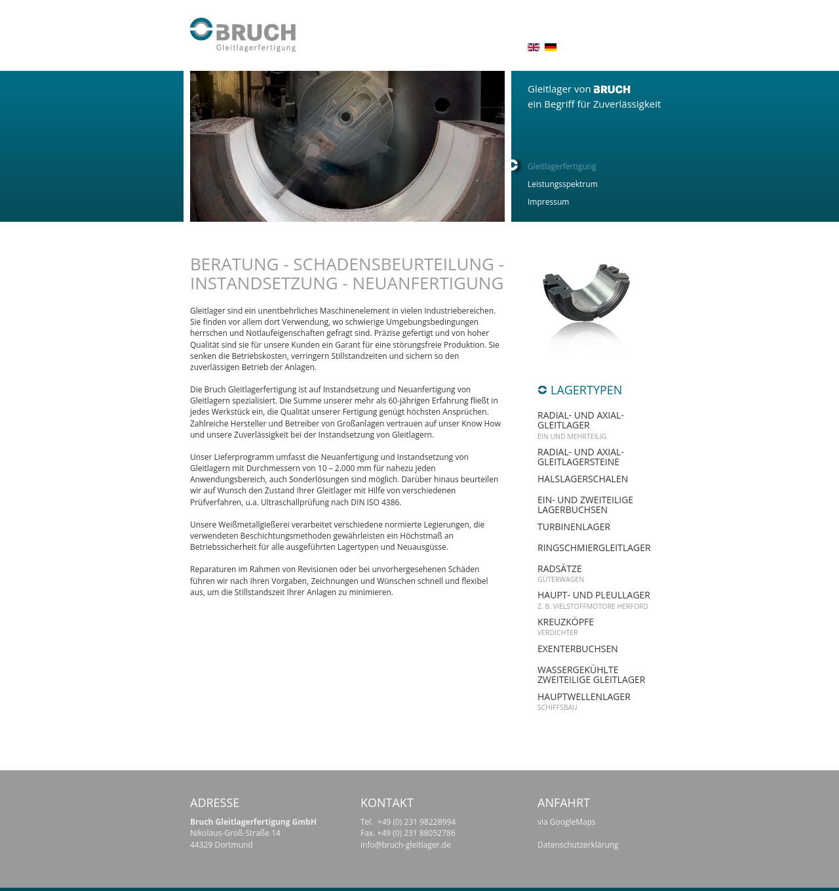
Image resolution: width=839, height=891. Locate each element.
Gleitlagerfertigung (562, 166)
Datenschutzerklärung (578, 844)
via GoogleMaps (566, 821)
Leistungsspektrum (563, 184)
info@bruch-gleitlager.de (406, 844)
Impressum (548, 201)
